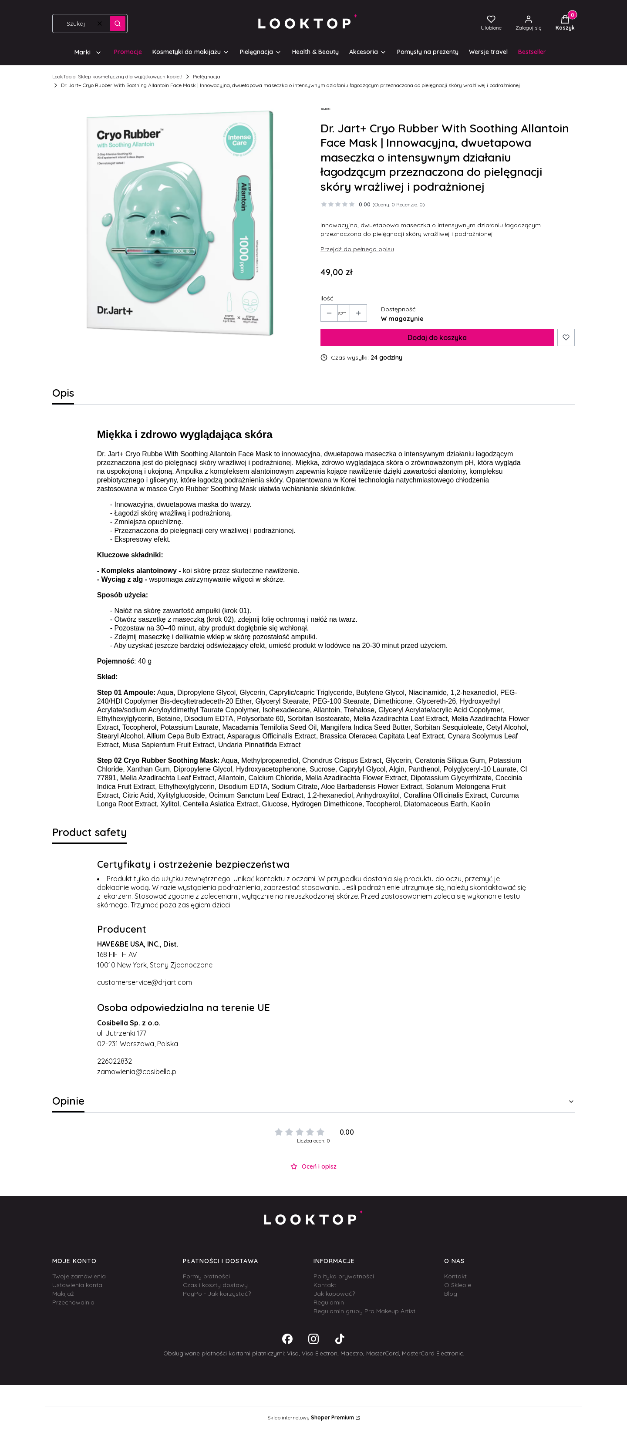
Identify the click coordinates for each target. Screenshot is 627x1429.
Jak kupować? (334, 1294)
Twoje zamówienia (79, 1276)
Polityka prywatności (344, 1276)
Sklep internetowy (310, 1417)
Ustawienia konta (77, 1285)
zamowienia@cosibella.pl (137, 1071)
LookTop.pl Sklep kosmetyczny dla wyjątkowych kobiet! (117, 76)
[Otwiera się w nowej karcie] (287, 1338)
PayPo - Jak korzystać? (217, 1294)
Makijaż (63, 1294)
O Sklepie (457, 1285)
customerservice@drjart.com (144, 982)
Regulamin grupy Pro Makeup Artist (364, 1311)
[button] (117, 23)
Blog (450, 1294)
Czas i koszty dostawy (215, 1285)
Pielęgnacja (206, 76)
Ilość (326, 298)
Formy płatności (206, 1276)
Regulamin (329, 1302)
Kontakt (325, 1285)
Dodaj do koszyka (437, 337)
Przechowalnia (73, 1302)
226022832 (114, 1061)
